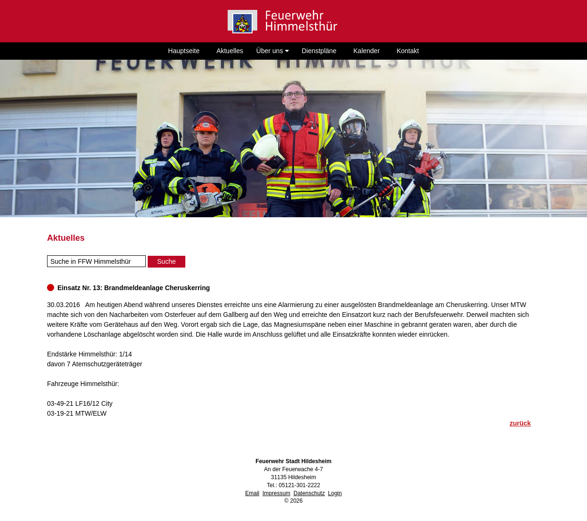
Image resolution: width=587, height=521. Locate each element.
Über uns (272, 51)
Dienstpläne (318, 51)
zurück (520, 423)
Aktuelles (229, 51)
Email (252, 493)
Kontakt (408, 51)
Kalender (366, 51)
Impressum (276, 493)
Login (334, 493)
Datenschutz (309, 493)
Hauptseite (183, 51)
